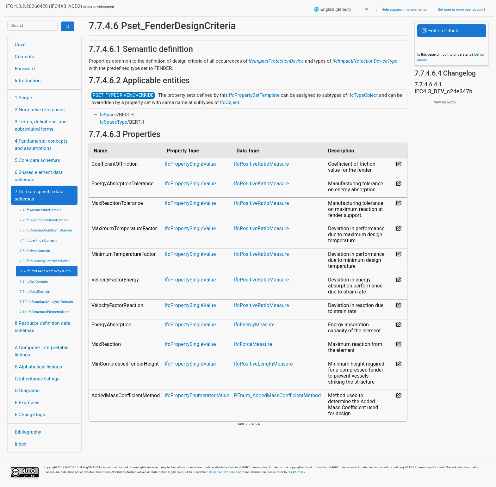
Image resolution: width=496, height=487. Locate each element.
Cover (21, 44)
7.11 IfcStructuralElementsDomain (47, 312)
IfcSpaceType (112, 122)
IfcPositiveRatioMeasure (261, 164)
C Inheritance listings (37, 379)
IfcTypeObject (363, 95)
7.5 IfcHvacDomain (35, 251)
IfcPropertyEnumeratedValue (196, 395)
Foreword (25, 68)
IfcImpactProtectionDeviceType (364, 61)
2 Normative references (40, 110)
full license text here (221, 472)
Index (21, 444)
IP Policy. (299, 472)
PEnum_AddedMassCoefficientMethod (277, 395)
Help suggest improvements (403, 9)
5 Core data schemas (37, 160)
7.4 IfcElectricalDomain (38, 240)
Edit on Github (440, 31)
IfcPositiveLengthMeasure (263, 364)
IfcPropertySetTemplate (254, 95)
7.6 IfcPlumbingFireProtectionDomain (49, 261)
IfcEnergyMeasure (254, 325)
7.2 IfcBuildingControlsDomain (44, 220)
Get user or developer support (461, 9)
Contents (24, 56)
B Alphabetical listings (38, 367)
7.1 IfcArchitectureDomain (40, 210)
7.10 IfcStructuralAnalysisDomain (46, 301)
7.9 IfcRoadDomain (35, 291)
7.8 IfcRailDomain (34, 281)
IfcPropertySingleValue (190, 164)
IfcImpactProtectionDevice (276, 61)
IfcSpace (107, 115)
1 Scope (23, 98)
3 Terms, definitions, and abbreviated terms (41, 125)
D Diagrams (27, 390)
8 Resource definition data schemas (43, 326)
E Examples (27, 402)
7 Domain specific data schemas (39, 195)
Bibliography (28, 432)
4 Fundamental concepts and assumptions (41, 144)
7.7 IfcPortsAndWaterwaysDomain (48, 271)
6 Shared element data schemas (39, 176)
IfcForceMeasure (253, 344)
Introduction (28, 80)
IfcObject (229, 102)
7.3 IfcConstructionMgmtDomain (46, 230)
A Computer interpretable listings (42, 351)
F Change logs (30, 414)
